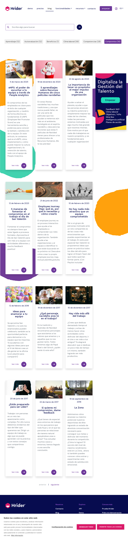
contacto (92, 8)
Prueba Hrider (108, 509)
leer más (19, 165)
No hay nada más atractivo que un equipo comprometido (79, 213)
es (120, 8)
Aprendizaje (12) (13, 41)
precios (40, 8)
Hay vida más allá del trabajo (79, 314)
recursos (80, 8)
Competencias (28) (92, 41)
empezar (106, 8)
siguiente (55, 484)
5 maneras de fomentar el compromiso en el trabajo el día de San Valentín (19, 214)
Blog (57, 513)
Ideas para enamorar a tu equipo (19, 314)
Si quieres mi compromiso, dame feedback (49, 410)
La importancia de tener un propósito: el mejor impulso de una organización (79, 90)
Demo (81, 513)
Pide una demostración (112, 513)
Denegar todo (86, 527)
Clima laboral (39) (71, 41)
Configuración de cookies (62, 527)
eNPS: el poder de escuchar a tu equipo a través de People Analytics (19, 91)
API (80, 509)
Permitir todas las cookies (111, 527)
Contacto (59, 509)
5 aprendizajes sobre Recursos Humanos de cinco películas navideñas (49, 91)
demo (30, 8)
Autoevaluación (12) (33, 41)
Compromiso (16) (112, 41)
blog (50, 8)
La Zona (79, 407)
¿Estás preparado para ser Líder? (19, 405)
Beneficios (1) (53, 41)
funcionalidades (63, 8)
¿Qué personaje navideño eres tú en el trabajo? (49, 316)
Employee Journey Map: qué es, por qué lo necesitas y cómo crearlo (49, 210)
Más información (17, 535)
